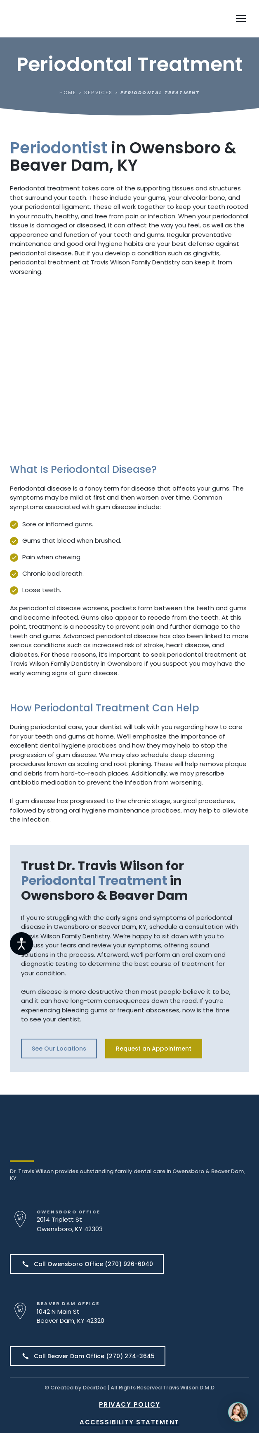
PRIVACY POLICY (129, 1404)
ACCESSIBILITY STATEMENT (129, 1422)
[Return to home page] (58, 18)
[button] (59, 1048)
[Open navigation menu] (241, 18)
